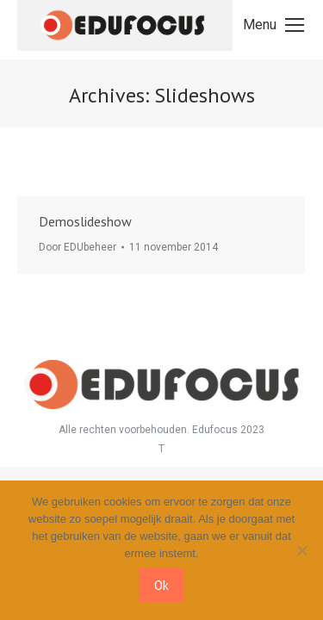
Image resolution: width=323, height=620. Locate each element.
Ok (161, 585)
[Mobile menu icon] (273, 25)
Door (77, 247)
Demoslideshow (85, 221)
